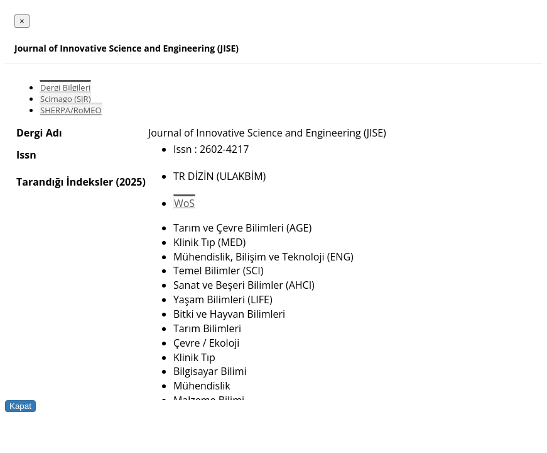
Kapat (20, 406)
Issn (26, 155)
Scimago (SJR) (65, 98)
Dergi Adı (39, 133)
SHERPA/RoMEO (71, 110)
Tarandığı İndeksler (64, 182)
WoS (184, 203)
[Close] (22, 21)
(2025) (130, 182)
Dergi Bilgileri (65, 87)
